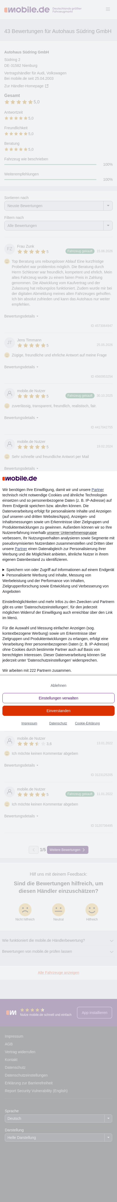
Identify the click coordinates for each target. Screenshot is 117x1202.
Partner (98, 490)
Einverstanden (58, 711)
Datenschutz (58, 723)
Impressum (29, 723)
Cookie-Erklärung (87, 723)
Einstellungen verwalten (58, 698)
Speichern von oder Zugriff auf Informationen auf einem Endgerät (60, 570)
